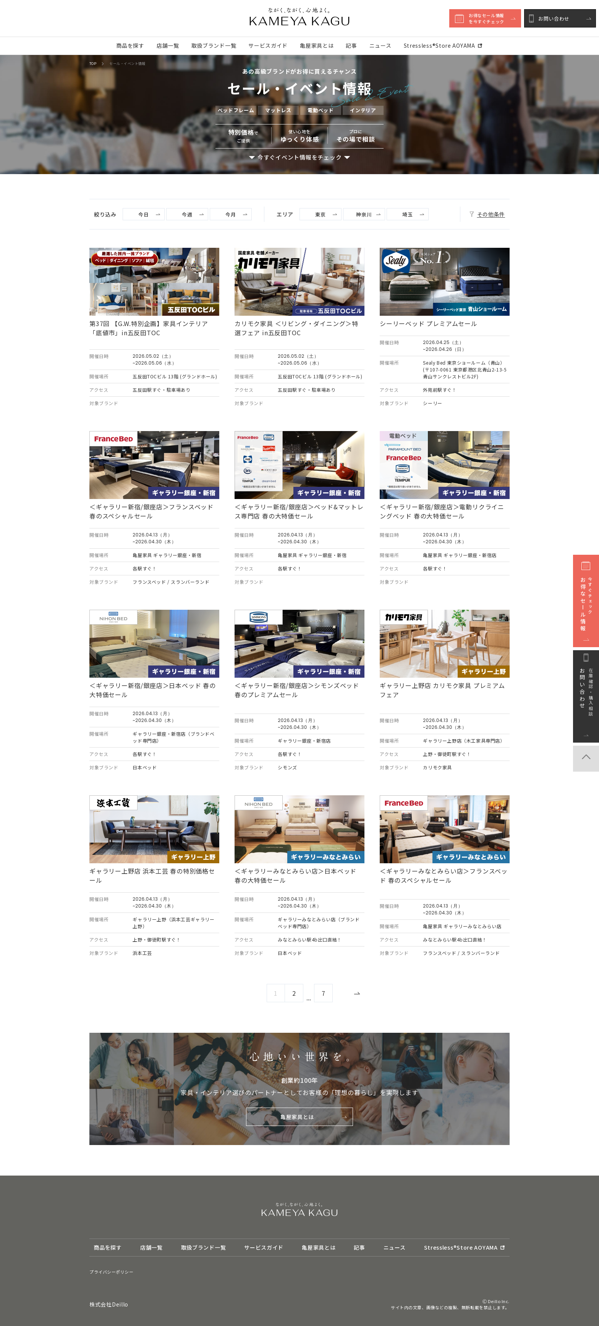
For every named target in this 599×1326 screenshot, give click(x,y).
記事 (351, 45)
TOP (92, 63)
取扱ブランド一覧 (213, 45)
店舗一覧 (168, 45)
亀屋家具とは (316, 45)
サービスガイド (268, 45)
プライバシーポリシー (111, 1272)
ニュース (380, 45)
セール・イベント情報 (127, 63)
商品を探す (130, 45)
